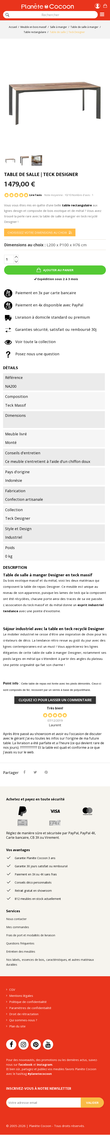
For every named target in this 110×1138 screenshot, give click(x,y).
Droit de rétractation (23, 1014)
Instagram (44, 1064)
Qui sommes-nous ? (23, 1020)
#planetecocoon (40, 1074)
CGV (12, 989)
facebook (25, 1064)
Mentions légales (21, 996)
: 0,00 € (105, 5)
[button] (105, 5)
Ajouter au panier (57, 270)
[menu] (39, 232)
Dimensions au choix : (45, 245)
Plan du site (17, 1026)
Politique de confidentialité (28, 1002)
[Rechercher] (7, 15)
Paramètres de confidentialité (30, 1008)
